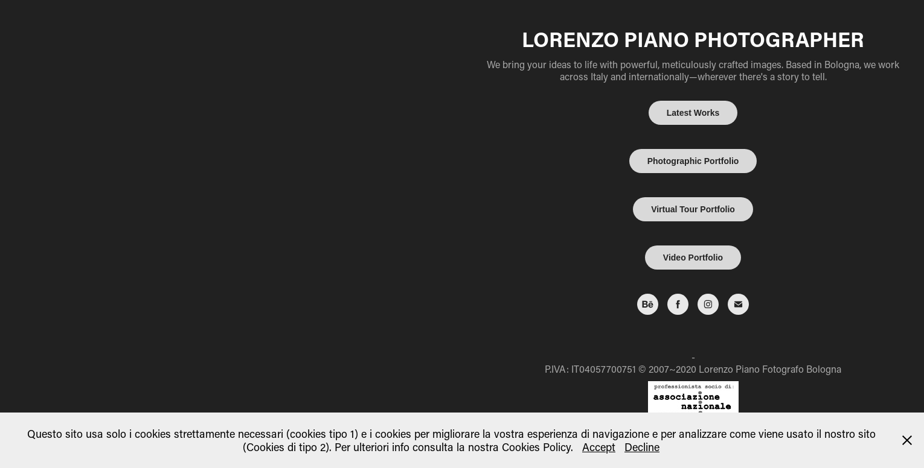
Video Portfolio (693, 257)
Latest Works (693, 113)
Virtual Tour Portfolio (693, 209)
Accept (598, 447)
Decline (641, 447)
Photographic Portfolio (693, 161)
